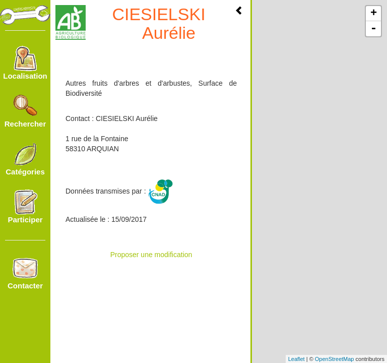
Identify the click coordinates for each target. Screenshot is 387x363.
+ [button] (373, 13)
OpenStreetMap (334, 359)
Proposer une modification (151, 255)
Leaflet (296, 359)
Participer (25, 207)
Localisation (25, 63)
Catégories (25, 159)
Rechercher (25, 111)
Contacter (25, 273)
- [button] (373, 28)
